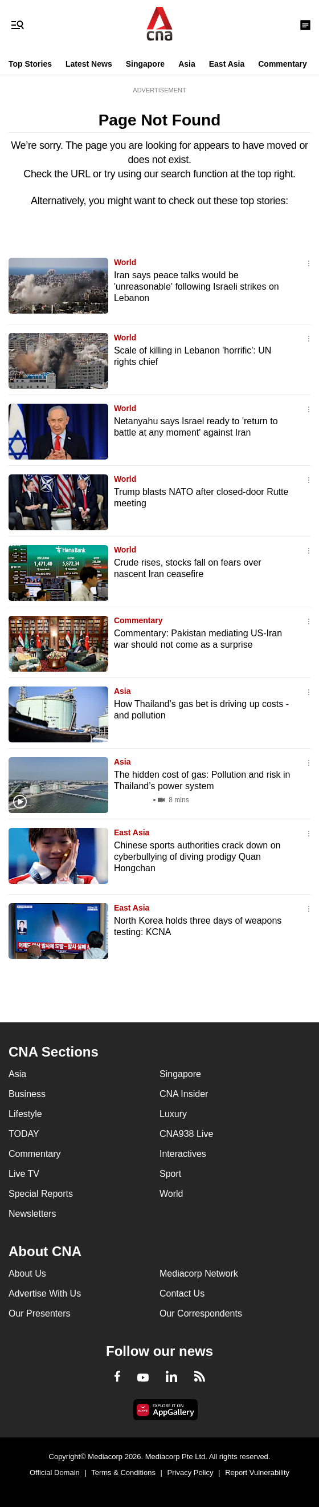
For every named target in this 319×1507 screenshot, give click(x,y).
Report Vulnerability (257, 1472)
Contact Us (182, 1293)
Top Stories (30, 63)
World (125, 262)
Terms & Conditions (123, 1472)
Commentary (282, 63)
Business (27, 1094)
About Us (27, 1273)
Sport (170, 1174)
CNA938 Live (186, 1134)
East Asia (227, 63)
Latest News (89, 63)
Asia (186, 63)
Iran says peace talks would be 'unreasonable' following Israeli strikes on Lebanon (196, 286)
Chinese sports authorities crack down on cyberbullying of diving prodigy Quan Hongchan (197, 856)
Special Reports (41, 1194)
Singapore (145, 63)
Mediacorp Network (199, 1273)
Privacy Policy (190, 1472)
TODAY (24, 1134)
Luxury (173, 1114)
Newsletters (32, 1213)
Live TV (24, 1174)
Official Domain (55, 1472)
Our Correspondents (201, 1313)
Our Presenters (39, 1313)
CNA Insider (184, 1094)
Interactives (183, 1154)
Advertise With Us (45, 1293)
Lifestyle (25, 1114)
